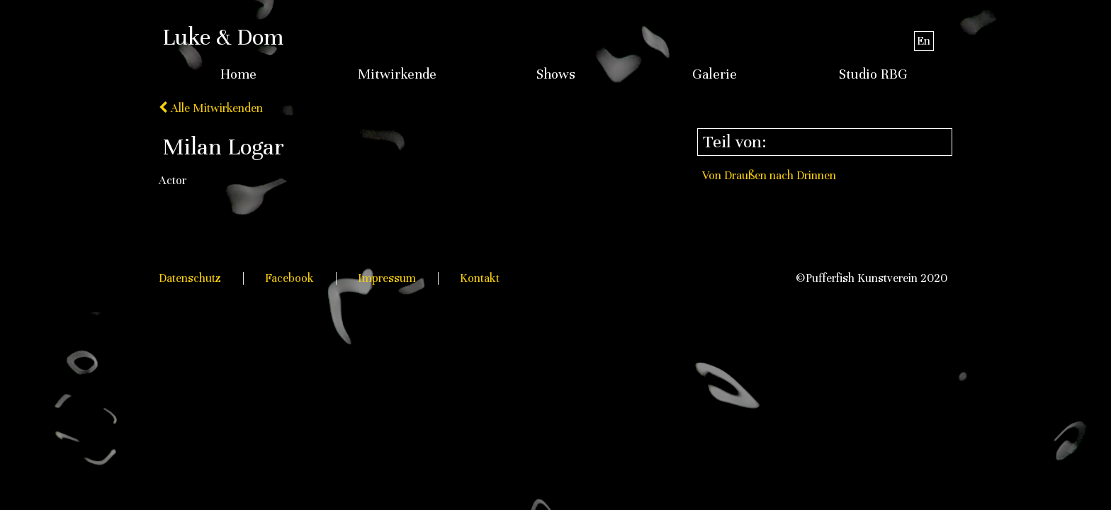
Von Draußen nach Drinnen (769, 175)
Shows (555, 74)
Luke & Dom (222, 37)
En (923, 40)
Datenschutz (190, 278)
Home (238, 74)
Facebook (289, 278)
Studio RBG (873, 74)
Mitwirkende (397, 74)
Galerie (714, 74)
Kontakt (480, 278)
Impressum (387, 278)
